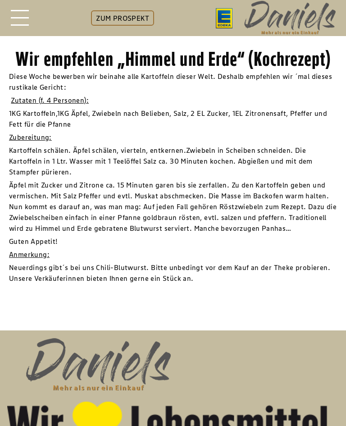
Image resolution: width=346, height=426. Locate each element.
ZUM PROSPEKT (122, 18)
